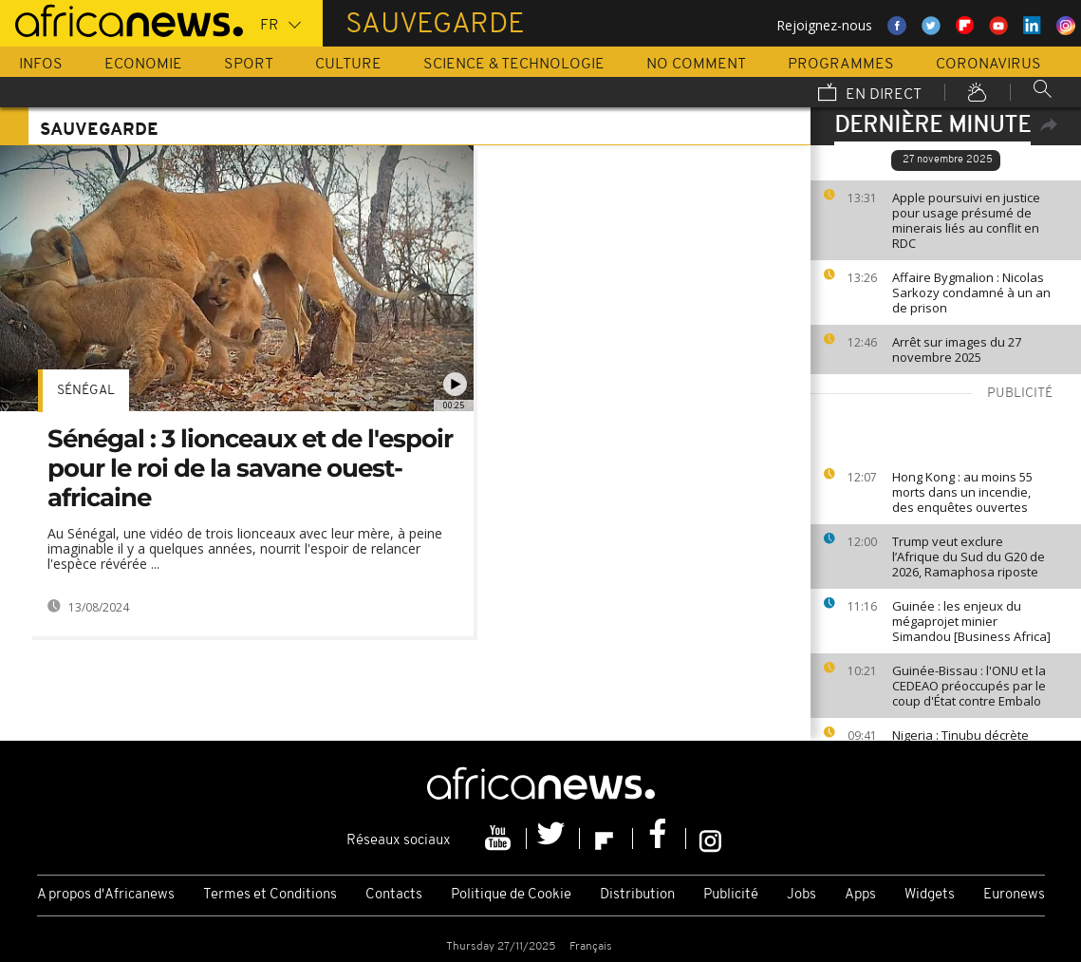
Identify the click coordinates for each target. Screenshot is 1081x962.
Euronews (1014, 895)
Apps (860, 895)
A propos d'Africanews (106, 895)
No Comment (696, 64)
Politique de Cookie (511, 895)
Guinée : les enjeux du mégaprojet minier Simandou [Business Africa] (971, 621)
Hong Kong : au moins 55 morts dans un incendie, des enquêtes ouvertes (962, 492)
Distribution (637, 895)
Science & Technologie (514, 64)
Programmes (841, 64)
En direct (870, 94)
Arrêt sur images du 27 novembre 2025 (956, 349)
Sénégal (86, 391)
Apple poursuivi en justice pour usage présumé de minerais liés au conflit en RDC (966, 220)
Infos (41, 64)
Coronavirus (988, 64)
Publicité (730, 895)
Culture (348, 64)
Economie (143, 64)
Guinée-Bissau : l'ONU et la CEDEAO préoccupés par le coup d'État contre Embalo (969, 685)
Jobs (801, 895)
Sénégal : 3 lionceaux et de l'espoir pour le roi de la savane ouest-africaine (250, 468)
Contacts (393, 895)
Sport (248, 64)
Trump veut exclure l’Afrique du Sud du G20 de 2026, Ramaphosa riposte (968, 556)
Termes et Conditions (270, 895)
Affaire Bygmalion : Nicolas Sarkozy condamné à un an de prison (971, 292)
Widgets (929, 895)
